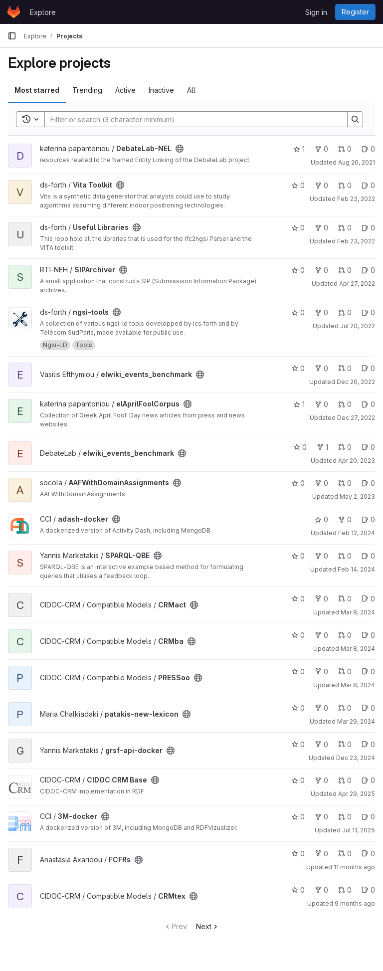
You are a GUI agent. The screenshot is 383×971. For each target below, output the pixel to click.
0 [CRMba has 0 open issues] (368, 635)
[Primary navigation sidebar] (12, 36)
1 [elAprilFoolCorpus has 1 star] (299, 404)
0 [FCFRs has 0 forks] (321, 853)
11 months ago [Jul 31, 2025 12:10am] (354, 867)
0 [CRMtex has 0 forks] (321, 890)
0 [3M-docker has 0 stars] (298, 816)
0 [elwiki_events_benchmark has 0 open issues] (368, 368)
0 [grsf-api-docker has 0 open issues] (368, 744)
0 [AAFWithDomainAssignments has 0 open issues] (368, 483)
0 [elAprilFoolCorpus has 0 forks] (321, 404)
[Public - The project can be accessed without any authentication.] (180, 149)
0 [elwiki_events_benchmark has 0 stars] (298, 368)
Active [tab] (125, 90)
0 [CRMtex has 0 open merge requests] (345, 890)
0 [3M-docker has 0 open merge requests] (345, 816)
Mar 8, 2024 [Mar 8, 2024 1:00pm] (358, 612)
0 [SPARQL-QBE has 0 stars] (298, 556)
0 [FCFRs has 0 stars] (298, 853)
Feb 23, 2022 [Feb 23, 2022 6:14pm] (356, 198)
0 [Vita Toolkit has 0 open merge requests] (345, 185)
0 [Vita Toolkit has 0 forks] (321, 185)
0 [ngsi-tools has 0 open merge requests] (345, 312)
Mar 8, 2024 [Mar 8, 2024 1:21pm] (358, 648)
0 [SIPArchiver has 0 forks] (321, 270)
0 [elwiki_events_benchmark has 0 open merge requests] (345, 368)
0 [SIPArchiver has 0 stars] (298, 270)
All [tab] (191, 90)
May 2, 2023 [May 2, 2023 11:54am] (357, 496)
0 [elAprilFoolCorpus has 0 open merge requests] (345, 404)
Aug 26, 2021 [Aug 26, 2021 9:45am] (356, 162)
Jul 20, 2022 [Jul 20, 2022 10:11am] (357, 326)
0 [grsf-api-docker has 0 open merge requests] (345, 744)
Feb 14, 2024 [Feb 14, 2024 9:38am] (356, 569)
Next (207, 926)
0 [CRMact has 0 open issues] (368, 598)
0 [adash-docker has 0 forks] (345, 519)
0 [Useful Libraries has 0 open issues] (368, 227)
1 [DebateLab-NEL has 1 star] (299, 149)
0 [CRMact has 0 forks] (321, 598)
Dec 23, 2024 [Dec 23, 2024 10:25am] (355, 758)
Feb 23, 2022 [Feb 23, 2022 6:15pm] (356, 241)
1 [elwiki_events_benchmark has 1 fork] (322, 447)
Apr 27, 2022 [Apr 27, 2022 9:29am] (357, 283)
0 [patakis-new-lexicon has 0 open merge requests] (345, 708)
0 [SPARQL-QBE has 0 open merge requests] (345, 556)
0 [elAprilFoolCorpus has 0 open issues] (368, 404)
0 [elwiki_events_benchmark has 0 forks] (321, 368)
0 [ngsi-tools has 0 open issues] (368, 312)
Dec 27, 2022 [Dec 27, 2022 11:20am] (356, 417)
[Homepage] (13, 12)
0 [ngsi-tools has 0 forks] (321, 312)
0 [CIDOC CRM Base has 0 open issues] (368, 780)
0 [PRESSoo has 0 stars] (298, 671)
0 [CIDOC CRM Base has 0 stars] (298, 780)
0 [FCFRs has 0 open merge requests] (345, 853)
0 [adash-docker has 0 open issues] (368, 519)
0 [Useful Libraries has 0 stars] (298, 227)
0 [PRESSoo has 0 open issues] (368, 671)
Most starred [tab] (36, 90)
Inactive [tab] (161, 90)
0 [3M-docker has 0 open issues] (368, 816)
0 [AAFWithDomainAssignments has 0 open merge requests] (345, 483)
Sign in (316, 12)
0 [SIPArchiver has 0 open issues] (368, 270)
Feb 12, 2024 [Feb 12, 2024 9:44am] (356, 533)
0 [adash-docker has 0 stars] (321, 519)
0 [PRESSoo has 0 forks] (321, 671)
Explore (43, 12)
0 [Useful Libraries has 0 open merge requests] (345, 227)
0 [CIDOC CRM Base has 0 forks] (321, 780)
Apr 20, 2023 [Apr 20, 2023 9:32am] (356, 460)
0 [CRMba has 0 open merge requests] (345, 635)
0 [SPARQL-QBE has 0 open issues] (368, 556)
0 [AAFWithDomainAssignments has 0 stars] (298, 483)
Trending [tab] (87, 90)
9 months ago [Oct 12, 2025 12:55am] (355, 903)
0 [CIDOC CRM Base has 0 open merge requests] (345, 780)
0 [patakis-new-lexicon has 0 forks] (321, 708)
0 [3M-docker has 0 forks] (321, 816)
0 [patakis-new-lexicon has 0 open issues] (368, 708)
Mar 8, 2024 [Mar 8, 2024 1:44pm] (358, 685)
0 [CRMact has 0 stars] (298, 598)
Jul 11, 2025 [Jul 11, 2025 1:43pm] (358, 830)
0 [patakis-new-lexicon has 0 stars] (298, 708)
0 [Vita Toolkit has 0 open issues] (368, 185)
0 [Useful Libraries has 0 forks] (321, 227)
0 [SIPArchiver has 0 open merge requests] (345, 270)
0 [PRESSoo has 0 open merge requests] (345, 671)
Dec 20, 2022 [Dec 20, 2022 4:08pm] (356, 382)
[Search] (191, 119)
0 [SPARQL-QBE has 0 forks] (321, 556)
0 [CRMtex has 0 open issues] (368, 890)
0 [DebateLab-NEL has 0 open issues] (368, 149)
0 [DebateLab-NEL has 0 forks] (321, 149)
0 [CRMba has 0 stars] (298, 635)
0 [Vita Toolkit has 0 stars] (298, 185)
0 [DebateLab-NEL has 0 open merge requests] (345, 149)
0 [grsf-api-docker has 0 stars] (298, 744)
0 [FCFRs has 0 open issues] (368, 853)
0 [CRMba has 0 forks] (321, 635)
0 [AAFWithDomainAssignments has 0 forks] (321, 483)
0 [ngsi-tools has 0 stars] (298, 312)
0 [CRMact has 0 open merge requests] (345, 598)
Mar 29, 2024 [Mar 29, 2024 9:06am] (356, 721)
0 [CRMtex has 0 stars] (298, 890)
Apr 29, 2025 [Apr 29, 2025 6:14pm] (356, 793)
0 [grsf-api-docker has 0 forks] (321, 744)
